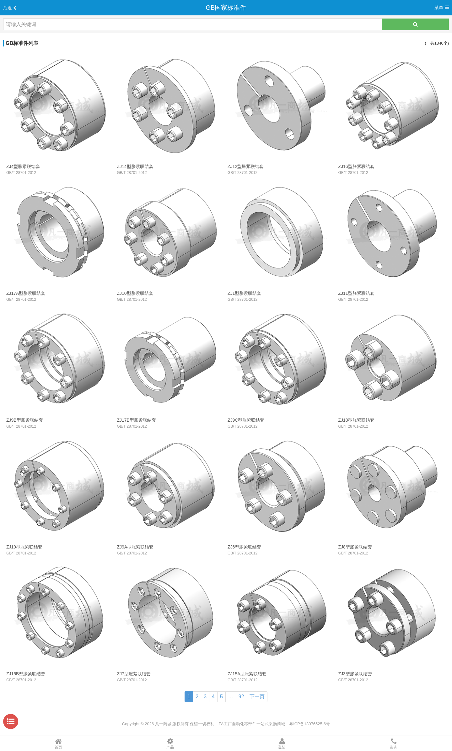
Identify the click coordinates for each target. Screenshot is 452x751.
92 (241, 696)
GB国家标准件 (226, 7)
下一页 (257, 696)
